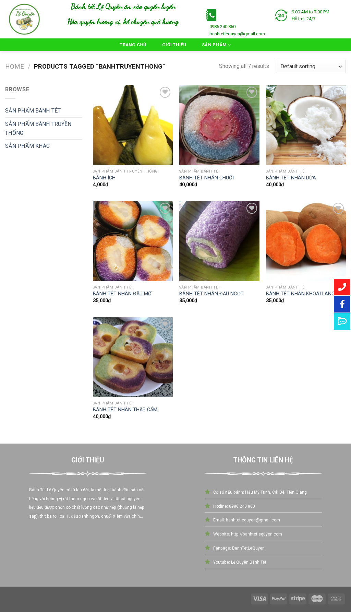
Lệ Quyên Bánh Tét (248, 562)
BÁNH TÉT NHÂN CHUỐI (206, 178)
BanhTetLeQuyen (248, 548)
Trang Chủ (133, 44)
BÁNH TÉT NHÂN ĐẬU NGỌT (211, 294)
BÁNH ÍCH (104, 178)
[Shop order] (311, 66)
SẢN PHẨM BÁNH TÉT (33, 110)
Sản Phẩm (216, 45)
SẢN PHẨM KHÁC (27, 146)
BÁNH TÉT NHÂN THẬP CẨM (125, 410)
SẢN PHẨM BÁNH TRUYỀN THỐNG (38, 128)
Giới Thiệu (174, 44)
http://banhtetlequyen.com (256, 534)
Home (14, 66)
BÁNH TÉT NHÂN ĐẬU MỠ (122, 294)
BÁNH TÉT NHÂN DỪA (291, 178)
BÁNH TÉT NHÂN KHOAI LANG (300, 294)
